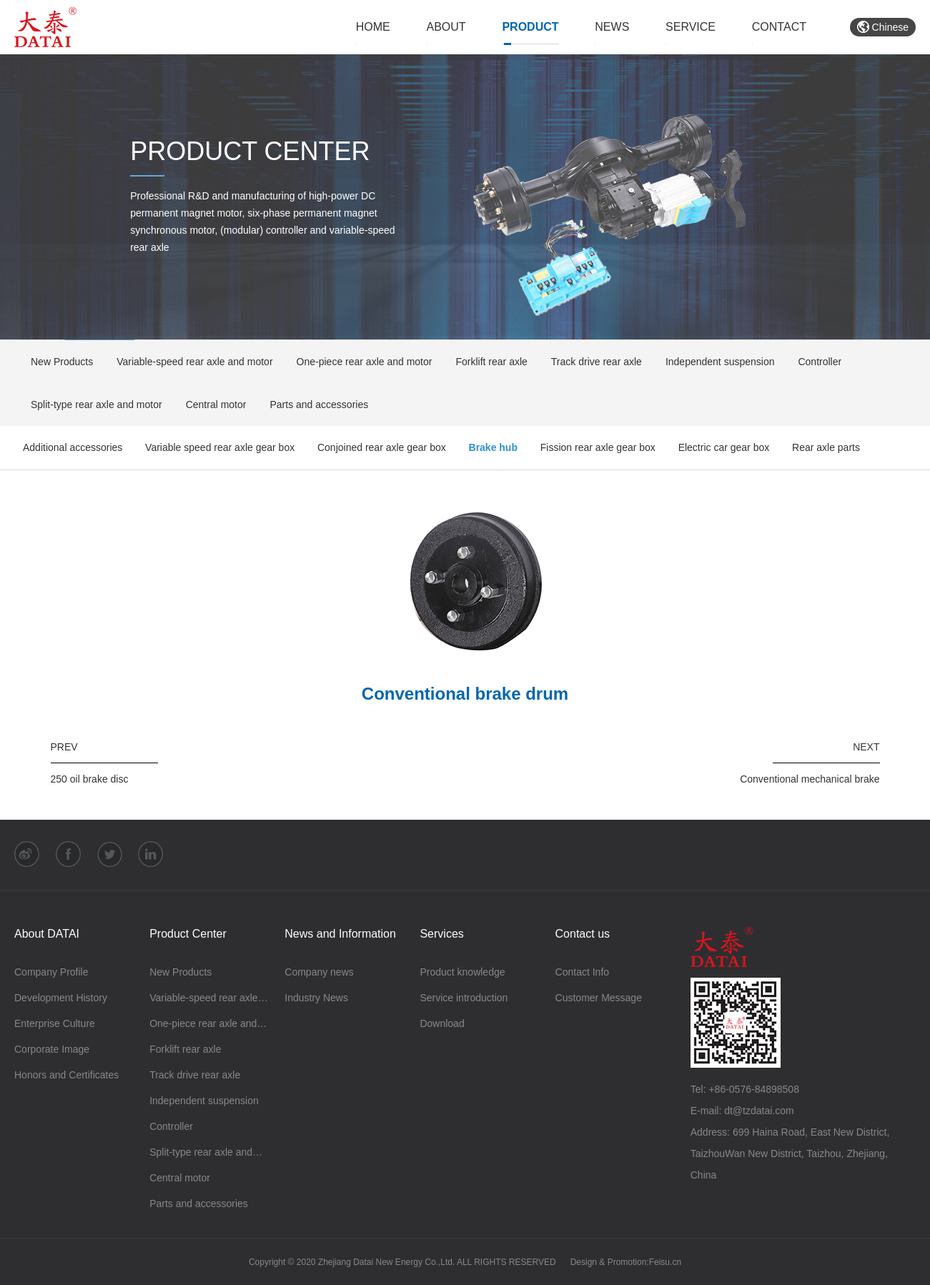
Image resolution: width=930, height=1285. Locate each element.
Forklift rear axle (486, 361)
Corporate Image (51, 1049)
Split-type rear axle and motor (91, 404)
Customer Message (598, 997)
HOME (373, 27)
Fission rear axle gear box (598, 447)
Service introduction (464, 997)
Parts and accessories (314, 404)
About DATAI (46, 934)
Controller (814, 361)
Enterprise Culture (54, 1023)
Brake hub (493, 447)
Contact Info (582, 972)
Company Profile (51, 972)
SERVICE (691, 27)
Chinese (883, 27)
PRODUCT (530, 27)
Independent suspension (715, 361)
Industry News (316, 997)
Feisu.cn (665, 1262)
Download (442, 1023)
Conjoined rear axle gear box (381, 447)
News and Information (340, 934)
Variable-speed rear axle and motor (189, 361)
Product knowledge (462, 972)
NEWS (612, 27)
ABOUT (446, 27)
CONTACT (779, 27)
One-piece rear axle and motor (359, 361)
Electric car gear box (724, 447)
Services (441, 934)
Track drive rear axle (592, 361)
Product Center (188, 934)
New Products (57, 361)
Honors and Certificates (66, 1075)
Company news (319, 972)
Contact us (582, 934)
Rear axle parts (826, 447)
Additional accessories (72, 447)
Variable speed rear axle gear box (220, 447)
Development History (60, 997)
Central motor (212, 404)
